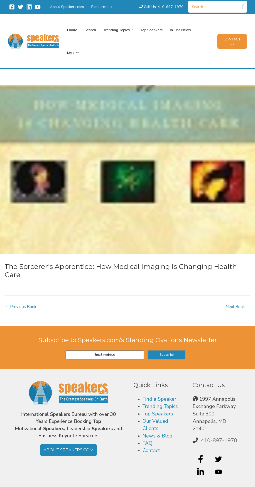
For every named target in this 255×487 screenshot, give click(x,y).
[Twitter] (21, 7)
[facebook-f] (201, 459)
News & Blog (157, 435)
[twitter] (219, 459)
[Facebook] (12, 7)
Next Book (238, 307)
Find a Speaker (159, 399)
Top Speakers (157, 413)
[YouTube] (38, 7)
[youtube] (219, 472)
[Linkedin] (29, 7)
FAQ (147, 443)
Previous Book (20, 307)
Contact (151, 450)
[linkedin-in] (201, 472)
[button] (105, 6)
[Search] (244, 6)
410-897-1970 (219, 440)
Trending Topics (160, 406)
